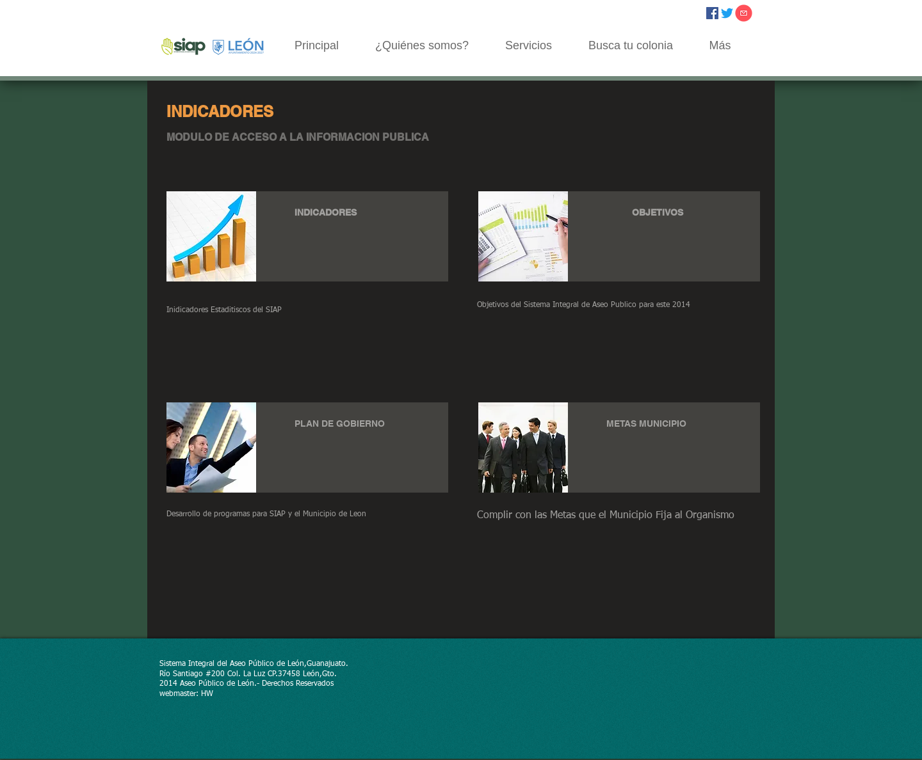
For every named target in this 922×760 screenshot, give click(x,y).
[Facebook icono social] (712, 13)
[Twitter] (727, 13)
